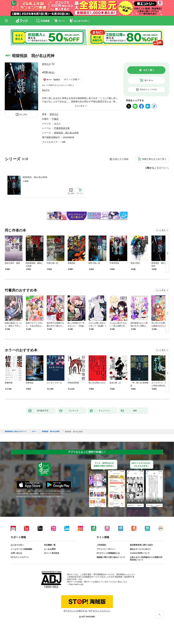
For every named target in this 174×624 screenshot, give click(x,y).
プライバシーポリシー (106, 549)
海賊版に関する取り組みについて (111, 557)
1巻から (149, 168)
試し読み (23, 114)
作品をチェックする (148, 89)
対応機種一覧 (50, 545)
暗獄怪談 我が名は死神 (35, 177)
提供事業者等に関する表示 (141, 545)
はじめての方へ (17, 545)
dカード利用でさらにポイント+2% (57, 85)
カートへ (148, 80)
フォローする (53, 64)
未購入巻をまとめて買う (154, 159)
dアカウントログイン (20, 557)
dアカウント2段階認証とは (108, 553)
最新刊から (163, 168)
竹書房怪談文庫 (62, 128)
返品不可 (46, 90)
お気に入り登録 (120, 159)
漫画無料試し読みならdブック (15, 431)
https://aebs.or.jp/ (76, 584)
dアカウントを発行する (75, 610)
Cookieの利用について (140, 553)
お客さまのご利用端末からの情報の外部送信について (146, 558)
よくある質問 (50, 549)
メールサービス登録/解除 (21, 549)
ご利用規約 (101, 545)
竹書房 (55, 119)
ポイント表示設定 (51, 553)
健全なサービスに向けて (140, 549)
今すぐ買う (148, 70)
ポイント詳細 (70, 79)
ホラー (57, 123)
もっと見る (161, 230)
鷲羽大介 (46, 64)
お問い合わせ (16, 553)
